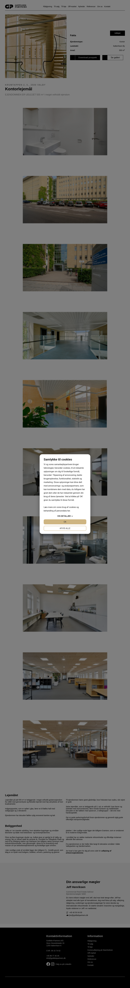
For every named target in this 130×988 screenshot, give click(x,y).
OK (65, 522)
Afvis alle (65, 528)
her (68, 511)
